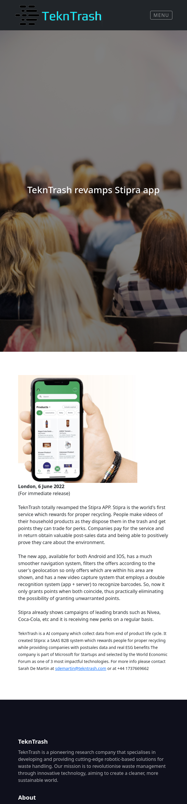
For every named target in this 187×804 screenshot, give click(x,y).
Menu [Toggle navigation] (161, 15)
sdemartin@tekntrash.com (80, 668)
